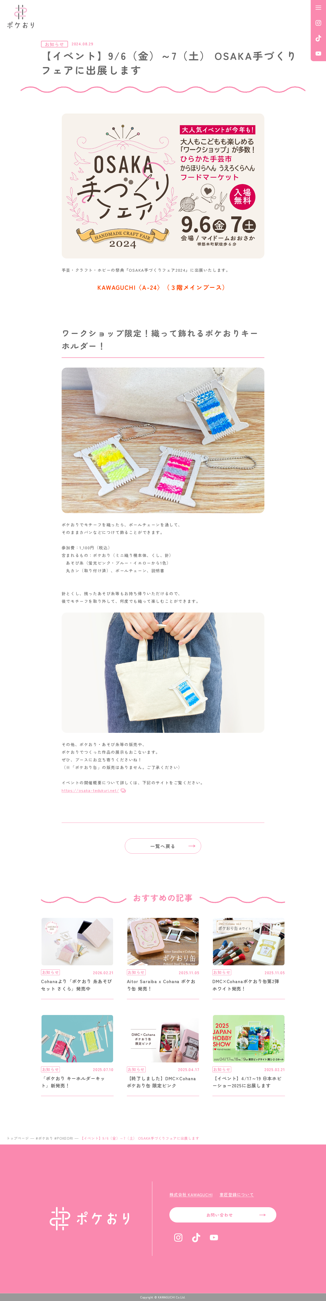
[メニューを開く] (318, 7)
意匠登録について (237, 1194)
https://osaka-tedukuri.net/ (90, 790)
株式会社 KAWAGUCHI (190, 1194)
